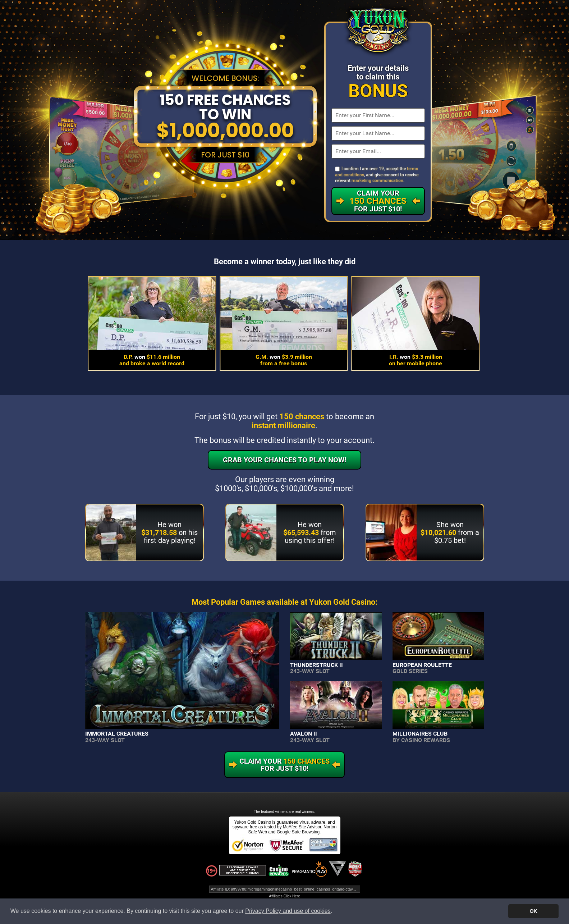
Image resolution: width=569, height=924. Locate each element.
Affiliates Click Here (284, 896)
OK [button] (533, 911)
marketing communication (377, 180)
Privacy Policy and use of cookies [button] (287, 911)
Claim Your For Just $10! (378, 201)
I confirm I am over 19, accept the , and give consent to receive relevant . (376, 174)
